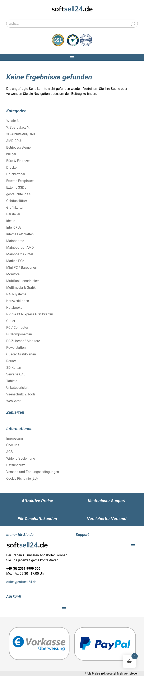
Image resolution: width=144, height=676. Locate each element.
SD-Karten (13, 368)
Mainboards (15, 241)
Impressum (14, 438)
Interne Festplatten (20, 234)
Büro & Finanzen (18, 161)
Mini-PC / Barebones (21, 268)
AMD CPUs (14, 141)
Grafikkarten (15, 207)
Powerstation (16, 348)
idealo (10, 221)
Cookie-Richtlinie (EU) (22, 478)
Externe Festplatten (20, 181)
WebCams (13, 401)
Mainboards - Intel (19, 254)
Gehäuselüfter (16, 201)
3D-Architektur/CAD (20, 134)
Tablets (11, 381)
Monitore (12, 274)
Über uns (12, 445)
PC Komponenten (19, 334)
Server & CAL (15, 374)
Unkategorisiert (17, 388)
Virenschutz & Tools (21, 394)
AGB (9, 452)
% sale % (12, 121)
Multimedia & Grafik (21, 288)
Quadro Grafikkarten (21, 354)
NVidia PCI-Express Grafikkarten (29, 314)
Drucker (12, 167)
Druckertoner (15, 174)
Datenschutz (15, 465)
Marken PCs (15, 261)
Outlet (10, 321)
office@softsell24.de (21, 582)
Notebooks (14, 308)
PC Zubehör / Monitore (23, 341)
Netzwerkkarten (17, 301)
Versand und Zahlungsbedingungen (32, 472)
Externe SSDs (16, 187)
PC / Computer (17, 328)
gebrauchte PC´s (18, 194)
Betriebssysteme (18, 147)
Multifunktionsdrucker (22, 281)
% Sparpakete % (18, 127)
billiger (11, 154)
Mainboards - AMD (20, 248)
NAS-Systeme (16, 294)
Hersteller (13, 214)
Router (11, 361)
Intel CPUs (13, 228)
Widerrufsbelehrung (20, 458)
